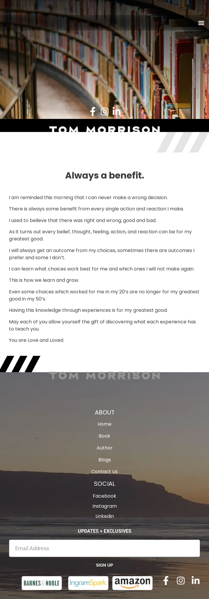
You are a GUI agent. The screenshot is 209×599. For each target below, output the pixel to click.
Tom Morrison (104, 375)
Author (105, 448)
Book (104, 436)
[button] (201, 23)
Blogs (104, 460)
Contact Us (104, 472)
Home (104, 424)
